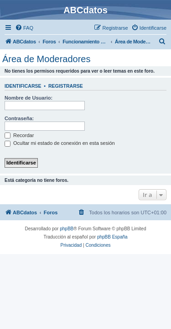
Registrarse (65, 86)
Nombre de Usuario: (28, 98)
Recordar (19, 135)
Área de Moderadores (46, 59)
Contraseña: (19, 118)
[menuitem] (24, 27)
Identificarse (23, 86)
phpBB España (112, 236)
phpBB (66, 228)
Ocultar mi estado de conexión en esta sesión (60, 143)
